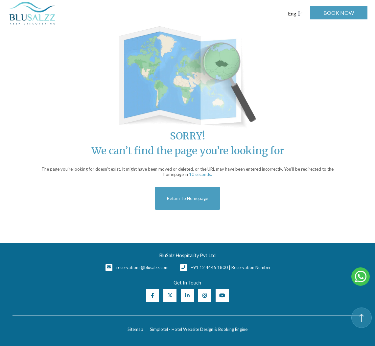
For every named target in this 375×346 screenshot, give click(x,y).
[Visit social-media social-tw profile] (169, 295)
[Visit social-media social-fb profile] (152, 295)
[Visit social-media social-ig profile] (204, 295)
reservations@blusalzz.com (142, 267)
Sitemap (135, 329)
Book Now (338, 13)
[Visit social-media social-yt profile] (222, 295)
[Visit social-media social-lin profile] (187, 295)
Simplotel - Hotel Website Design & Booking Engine (198, 329)
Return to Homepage (187, 198)
